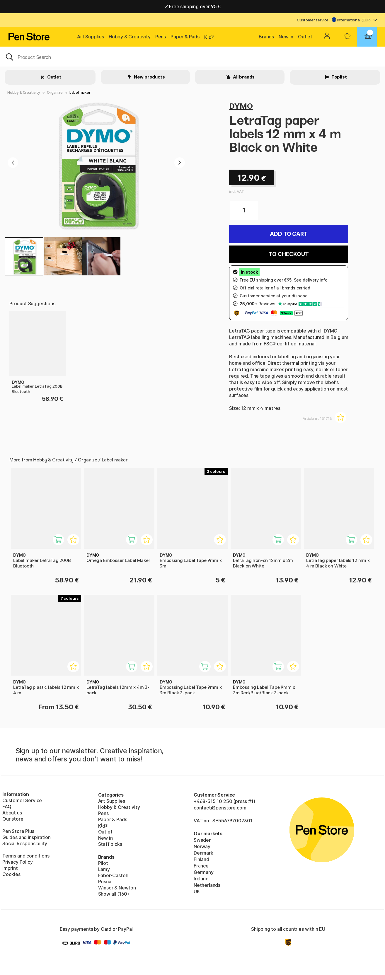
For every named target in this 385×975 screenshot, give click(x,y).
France (201, 866)
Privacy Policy (17, 862)
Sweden (203, 840)
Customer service (312, 20)
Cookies (11, 874)
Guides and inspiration (26, 837)
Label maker (80, 92)
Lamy (104, 869)
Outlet (305, 37)
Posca (104, 881)
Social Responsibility (24, 843)
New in (286, 37)
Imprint (10, 868)
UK (197, 891)
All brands (243, 77)
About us (12, 813)
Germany (204, 872)
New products (149, 77)
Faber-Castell (113, 875)
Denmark (203, 853)
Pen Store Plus (18, 831)
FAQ (6, 806)
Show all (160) (113, 894)
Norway (202, 846)
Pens (160, 37)
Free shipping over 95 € (192, 6)
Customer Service (22, 800)
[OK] (192, 57)
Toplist (339, 77)
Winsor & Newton (117, 888)
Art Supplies (90, 37)
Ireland (201, 879)
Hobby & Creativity (130, 37)
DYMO (241, 105)
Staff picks (110, 844)
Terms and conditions (25, 856)
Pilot (103, 863)
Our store (12, 819)
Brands (266, 37)
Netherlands (207, 885)
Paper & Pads (185, 37)
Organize (55, 92)
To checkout (289, 254)
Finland (201, 859)
